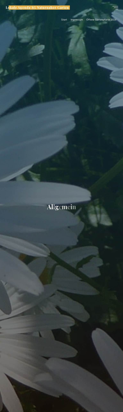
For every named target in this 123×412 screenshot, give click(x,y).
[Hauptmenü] (115, 7)
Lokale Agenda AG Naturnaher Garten (37, 7)
